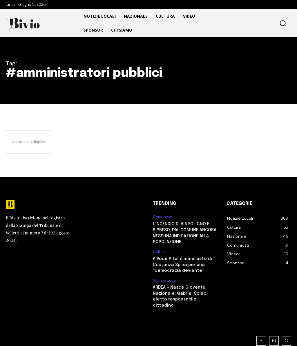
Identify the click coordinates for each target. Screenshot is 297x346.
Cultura (160, 250)
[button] (259, 23)
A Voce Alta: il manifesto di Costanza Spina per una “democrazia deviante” (181, 262)
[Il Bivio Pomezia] (25, 23)
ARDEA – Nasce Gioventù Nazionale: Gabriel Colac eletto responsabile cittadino (184, 290)
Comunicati (163, 217)
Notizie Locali (165, 278)
